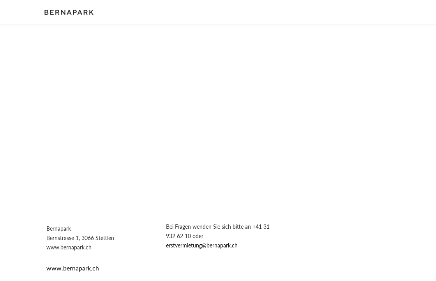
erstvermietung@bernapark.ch (202, 245)
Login (387, 12)
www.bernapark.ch (72, 268)
